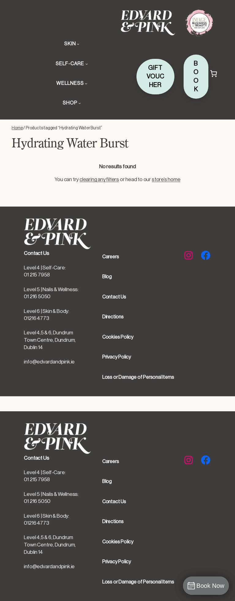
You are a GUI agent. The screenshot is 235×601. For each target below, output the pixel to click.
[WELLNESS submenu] (86, 83)
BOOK (196, 77)
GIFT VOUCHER (155, 76)
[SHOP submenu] (79, 103)
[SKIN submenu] (78, 44)
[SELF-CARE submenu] (86, 64)
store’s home (166, 179)
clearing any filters (99, 179)
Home (17, 128)
